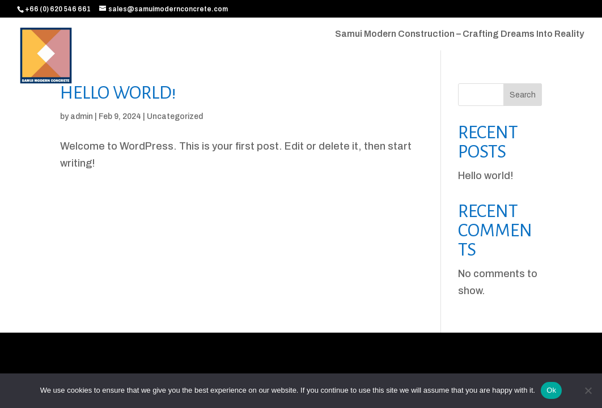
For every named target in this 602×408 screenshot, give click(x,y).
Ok (551, 390)
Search (523, 95)
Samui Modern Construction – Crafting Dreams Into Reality (459, 34)
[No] (587, 390)
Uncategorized (175, 116)
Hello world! (118, 93)
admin (81, 116)
